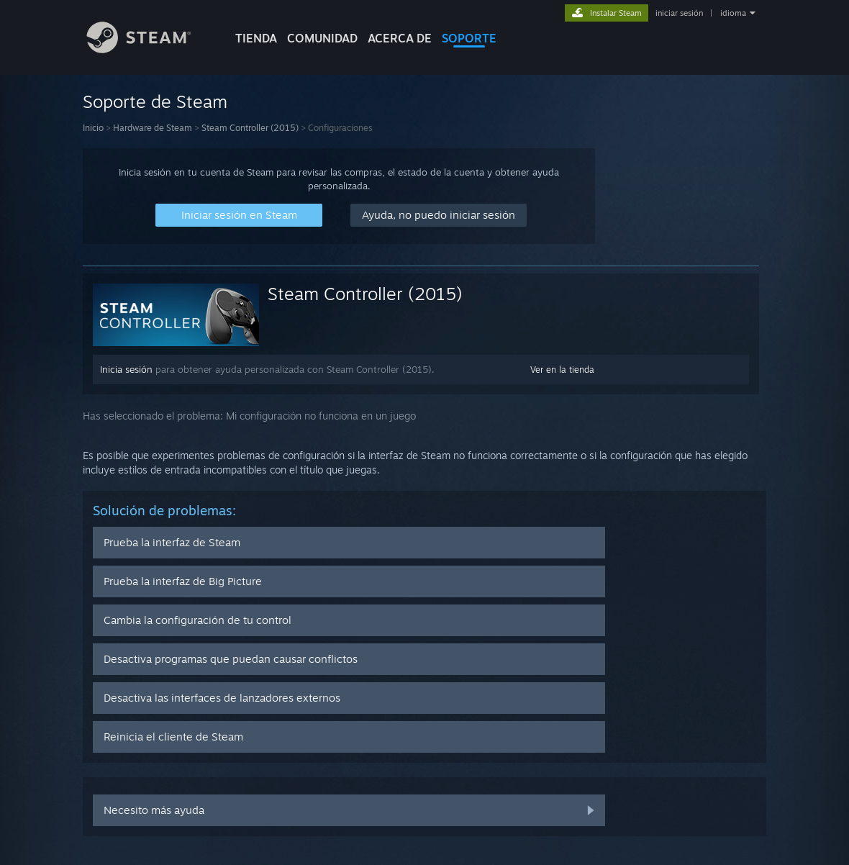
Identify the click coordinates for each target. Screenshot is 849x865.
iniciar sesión (679, 13)
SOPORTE (469, 38)
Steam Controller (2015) (250, 127)
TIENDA (256, 38)
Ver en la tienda (562, 369)
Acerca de (400, 38)
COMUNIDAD (322, 38)
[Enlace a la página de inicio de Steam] (149, 49)
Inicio (93, 127)
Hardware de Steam (152, 127)
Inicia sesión (126, 369)
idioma (733, 13)
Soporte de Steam (155, 101)
